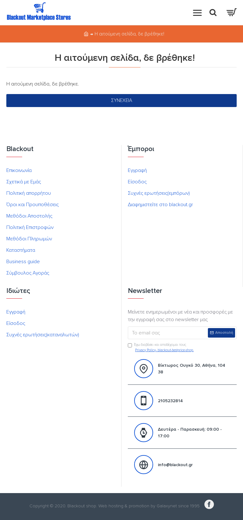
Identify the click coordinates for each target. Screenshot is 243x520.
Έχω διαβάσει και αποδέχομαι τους (161, 348)
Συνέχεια (121, 100)
